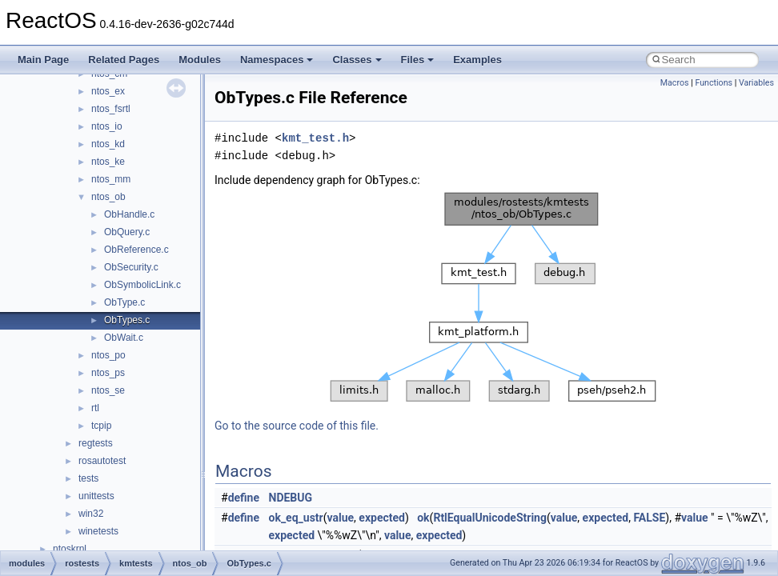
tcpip (101, 425)
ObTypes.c (127, 320)
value (341, 517)
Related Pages (123, 60)
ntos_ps (108, 372)
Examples (477, 60)
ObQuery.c (127, 232)
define (243, 497)
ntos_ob (108, 196)
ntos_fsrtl (110, 108)
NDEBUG (291, 497)
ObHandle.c (129, 214)
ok (423, 517)
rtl (95, 408)
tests (88, 478)
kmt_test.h (315, 138)
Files (418, 60)
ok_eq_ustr (296, 517)
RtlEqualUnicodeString (490, 517)
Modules (199, 60)
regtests (95, 443)
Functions (713, 83)
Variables (756, 83)
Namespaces (277, 60)
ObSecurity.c (131, 267)
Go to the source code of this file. (297, 425)
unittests (96, 496)
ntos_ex (108, 91)
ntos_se (108, 390)
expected (382, 517)
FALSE (649, 517)
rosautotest (102, 460)
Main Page (43, 60)
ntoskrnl (69, 548)
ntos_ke (108, 161)
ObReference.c (136, 249)
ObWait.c (123, 337)
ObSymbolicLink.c (142, 284)
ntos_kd (108, 144)
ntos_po (108, 355)
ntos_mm (110, 179)
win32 (90, 513)
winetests (98, 531)
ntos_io (106, 126)
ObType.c (124, 302)
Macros (674, 83)
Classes (356, 60)
